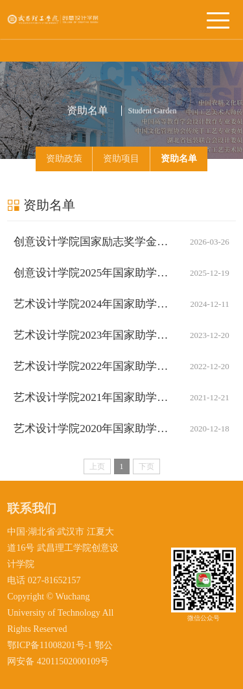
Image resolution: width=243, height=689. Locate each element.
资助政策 (64, 158)
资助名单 (179, 158)
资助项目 (121, 158)
